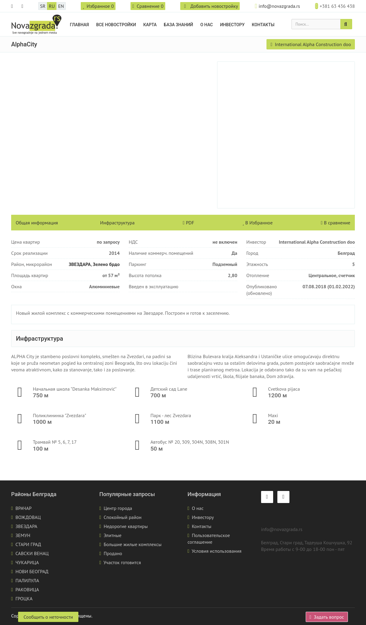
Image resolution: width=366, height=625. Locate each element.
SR (43, 6)
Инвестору (232, 24)
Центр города (118, 508)
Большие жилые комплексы (133, 544)
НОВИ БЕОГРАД (32, 571)
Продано (113, 553)
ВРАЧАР (23, 508)
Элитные (112, 535)
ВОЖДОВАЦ (28, 517)
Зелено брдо (106, 264)
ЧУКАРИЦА (27, 562)
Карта (149, 24)
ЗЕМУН (22, 535)
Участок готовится (122, 562)
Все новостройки (116, 24)
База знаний (178, 24)
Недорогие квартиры (126, 526)
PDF (188, 223)
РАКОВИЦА (27, 589)
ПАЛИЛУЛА (27, 580)
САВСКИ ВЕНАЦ (32, 553)
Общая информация (37, 223)
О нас (206, 24)
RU (52, 6)
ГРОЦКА (24, 598)
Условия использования (216, 551)
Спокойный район (123, 517)
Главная (79, 24)
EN (61, 6)
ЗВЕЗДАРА (80, 264)
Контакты (263, 24)
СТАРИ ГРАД (28, 544)
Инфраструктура (117, 223)
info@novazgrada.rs (279, 6)
